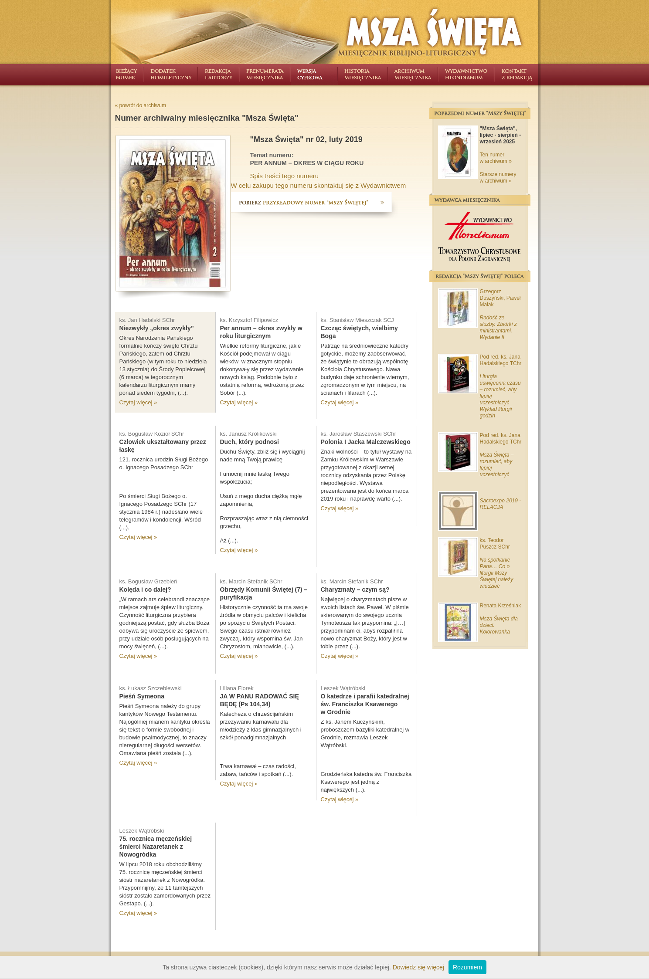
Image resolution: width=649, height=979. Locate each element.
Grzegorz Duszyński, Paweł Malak (500, 298)
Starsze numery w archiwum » (498, 177)
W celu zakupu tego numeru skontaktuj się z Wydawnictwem (318, 185)
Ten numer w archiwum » (496, 158)
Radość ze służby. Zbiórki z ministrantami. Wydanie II (498, 327)
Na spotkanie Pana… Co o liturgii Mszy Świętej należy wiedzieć (496, 573)
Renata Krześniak (500, 606)
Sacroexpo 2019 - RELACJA (500, 504)
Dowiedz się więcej (418, 967)
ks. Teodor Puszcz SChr (495, 543)
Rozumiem (467, 967)
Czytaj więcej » (138, 402)
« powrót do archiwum (140, 105)
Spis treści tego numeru (284, 176)
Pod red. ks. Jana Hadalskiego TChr (501, 360)
